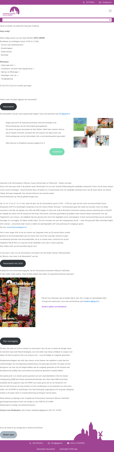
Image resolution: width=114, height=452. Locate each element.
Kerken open (8, 434)
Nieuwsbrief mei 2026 (13, 263)
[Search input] (56, 20)
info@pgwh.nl (64, 114)
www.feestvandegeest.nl (17, 227)
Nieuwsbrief (8, 106)
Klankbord (57, 151)
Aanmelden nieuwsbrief (46, 449)
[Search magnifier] (110, 20)
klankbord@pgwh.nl (91, 301)
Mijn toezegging (10, 341)
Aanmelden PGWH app (68, 449)
